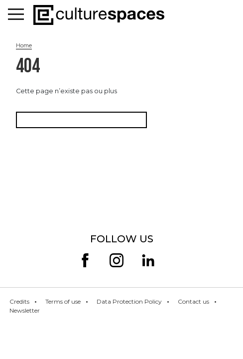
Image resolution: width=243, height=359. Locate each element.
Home (24, 45)
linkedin (148, 260)
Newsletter (24, 310)
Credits (19, 301)
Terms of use (63, 301)
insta (116, 260)
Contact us (193, 301)
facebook (85, 260)
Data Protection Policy (129, 301)
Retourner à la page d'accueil (81, 120)
